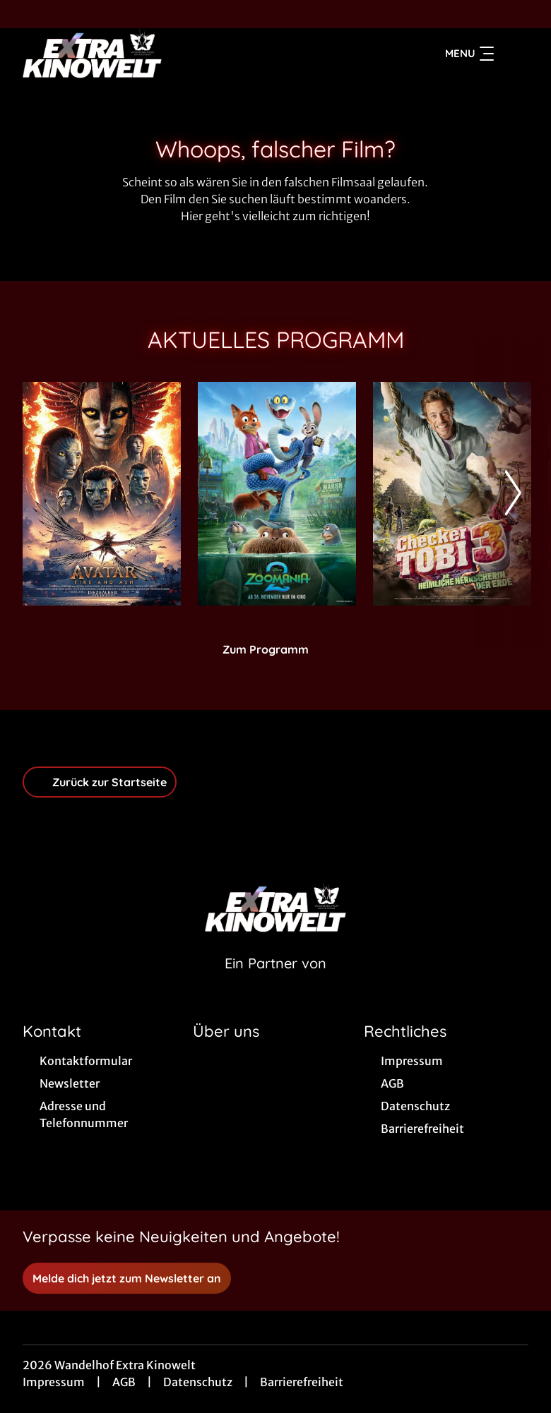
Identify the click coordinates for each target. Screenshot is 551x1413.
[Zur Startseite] (121, 54)
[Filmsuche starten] (514, 54)
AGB (124, 1382)
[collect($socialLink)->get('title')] (25, 14)
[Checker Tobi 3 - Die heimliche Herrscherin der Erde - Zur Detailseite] (452, 494)
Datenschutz (197, 1382)
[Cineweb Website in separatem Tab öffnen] (275, 981)
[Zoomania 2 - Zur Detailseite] (277, 494)
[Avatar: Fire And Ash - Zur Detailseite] (102, 494)
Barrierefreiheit (301, 1382)
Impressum (54, 1382)
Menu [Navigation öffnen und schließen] (469, 54)
